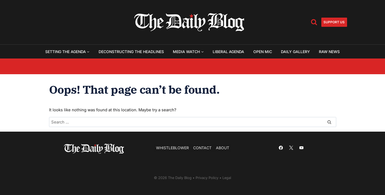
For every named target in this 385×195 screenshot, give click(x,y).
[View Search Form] (314, 22)
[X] (291, 148)
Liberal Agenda (228, 51)
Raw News (329, 51)
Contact (202, 147)
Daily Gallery (295, 51)
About (222, 147)
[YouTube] (301, 148)
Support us (334, 22)
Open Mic (262, 51)
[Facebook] (281, 148)
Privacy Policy (207, 178)
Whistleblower (172, 147)
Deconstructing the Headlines (131, 51)
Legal (226, 178)
